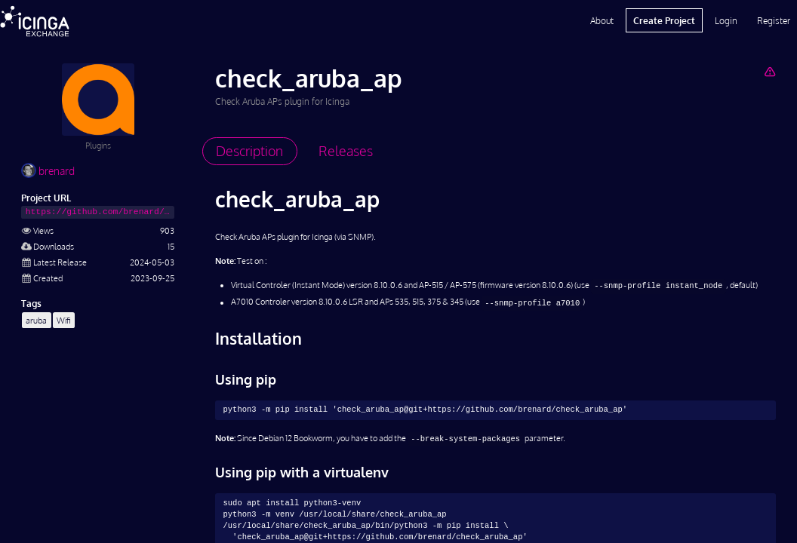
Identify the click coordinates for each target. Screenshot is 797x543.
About (602, 20)
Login (726, 20)
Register (773, 20)
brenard (48, 170)
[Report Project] (769, 71)
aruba (36, 320)
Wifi (64, 320)
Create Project (664, 20)
